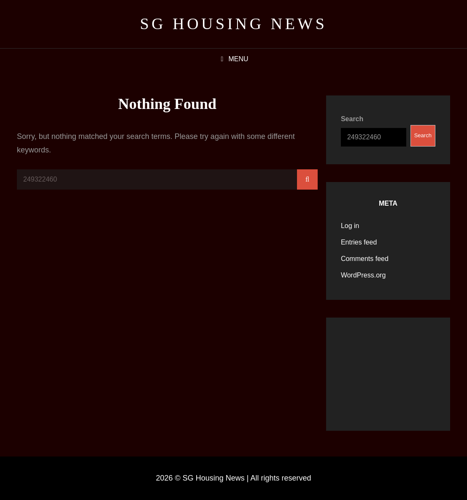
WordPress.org (363, 275)
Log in (350, 225)
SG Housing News (233, 24)
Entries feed (359, 242)
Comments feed (365, 258)
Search (352, 118)
